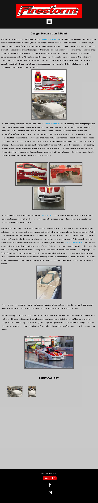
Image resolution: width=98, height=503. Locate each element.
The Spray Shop (47, 215)
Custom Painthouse (52, 124)
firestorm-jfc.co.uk (52, 473)
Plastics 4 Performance (75, 242)
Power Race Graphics (50, 39)
